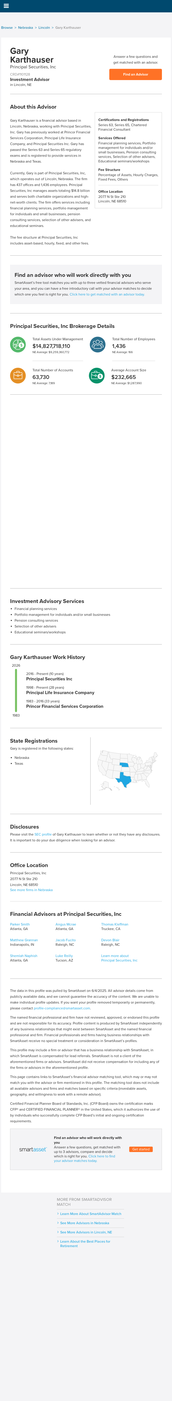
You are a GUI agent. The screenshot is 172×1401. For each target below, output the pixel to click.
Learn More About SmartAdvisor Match (90, 1214)
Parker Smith (20, 924)
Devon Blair (110, 940)
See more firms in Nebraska (31, 890)
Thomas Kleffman (114, 924)
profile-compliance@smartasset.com (62, 1008)
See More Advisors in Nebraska (84, 1223)
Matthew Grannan (24, 940)
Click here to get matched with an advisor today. (107, 294)
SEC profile (43, 834)
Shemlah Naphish (23, 956)
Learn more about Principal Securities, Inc (119, 958)
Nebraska (25, 27)
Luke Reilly (64, 956)
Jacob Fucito (66, 940)
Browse (7, 27)
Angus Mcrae (66, 924)
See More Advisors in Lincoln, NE (86, 1232)
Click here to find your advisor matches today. (84, 1158)
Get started (141, 1149)
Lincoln (44, 27)
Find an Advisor (135, 74)
